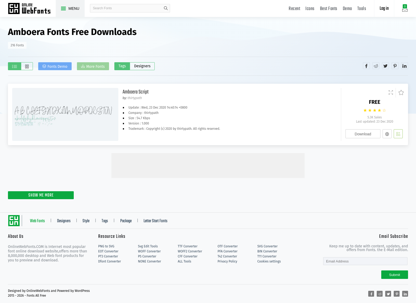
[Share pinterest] (395, 65)
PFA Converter (227, 251)
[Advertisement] (208, 165)
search (166, 8)
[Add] (398, 133)
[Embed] (387, 133)
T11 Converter (266, 256)
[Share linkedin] (404, 65)
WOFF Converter (149, 251)
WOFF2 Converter (190, 251)
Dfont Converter (109, 261)
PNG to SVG (106, 246)
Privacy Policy (227, 261)
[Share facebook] (366, 65)
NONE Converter (149, 261)
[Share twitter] (385, 65)
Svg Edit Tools (148, 246)
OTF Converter (228, 246)
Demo (347, 9)
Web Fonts (37, 221)
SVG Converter (267, 246)
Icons (310, 9)
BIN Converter (267, 251)
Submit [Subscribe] (394, 275)
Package (126, 221)
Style (86, 221)
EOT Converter (108, 251)
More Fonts (95, 66)
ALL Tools (184, 261)
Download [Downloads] (363, 134)
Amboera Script (136, 92)
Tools (361, 9)
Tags (122, 66)
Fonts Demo (57, 66)
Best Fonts (328, 9)
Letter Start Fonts (155, 221)
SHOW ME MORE (41, 195)
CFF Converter (187, 256)
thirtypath (135, 98)
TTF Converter (187, 246)
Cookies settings (269, 261)
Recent (294, 9)
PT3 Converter (108, 256)
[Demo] (391, 92)
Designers (142, 66)
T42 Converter (227, 256)
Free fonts (32, 9)
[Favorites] (400, 92)
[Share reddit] (375, 65)
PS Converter (147, 256)
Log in (384, 8)
